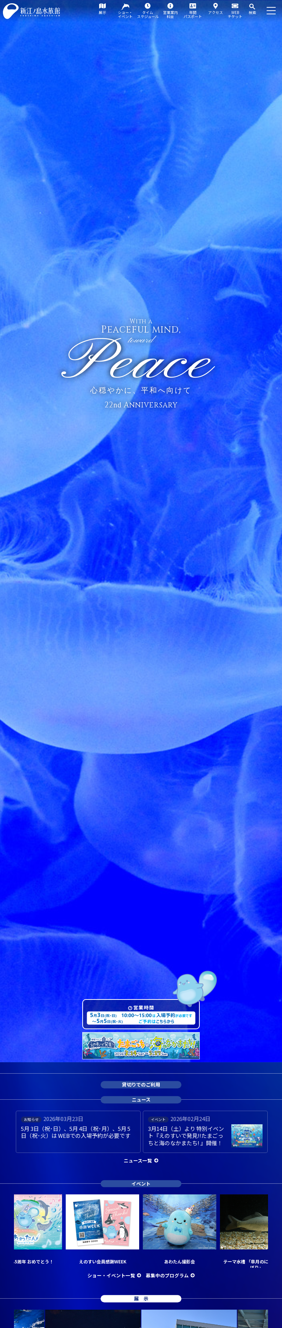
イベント (141, 1183)
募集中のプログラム (167, 1275)
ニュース (141, 1099)
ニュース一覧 (138, 1160)
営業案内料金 (170, 14)
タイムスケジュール (148, 14)
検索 (252, 12)
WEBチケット (235, 14)
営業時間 (143, 1007)
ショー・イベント (125, 14)
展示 (102, 12)
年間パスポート (193, 14)
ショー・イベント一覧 (111, 1275)
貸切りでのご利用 (141, 1084)
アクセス (215, 12)
